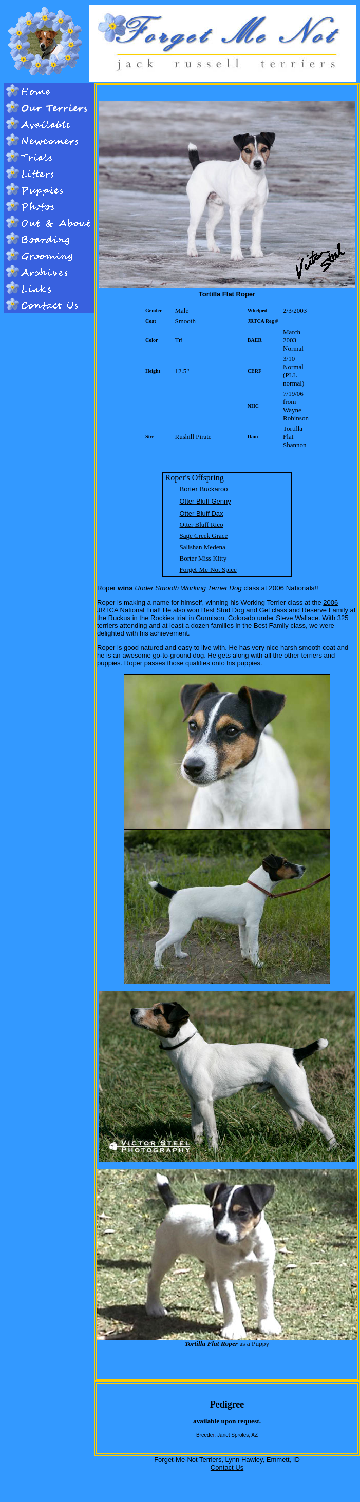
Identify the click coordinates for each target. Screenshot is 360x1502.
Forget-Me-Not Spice (208, 569)
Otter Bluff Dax (201, 513)
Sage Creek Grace (204, 536)
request (248, 1421)
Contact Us (227, 1467)
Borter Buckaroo (204, 489)
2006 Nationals (291, 588)
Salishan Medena (202, 547)
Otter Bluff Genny (205, 501)
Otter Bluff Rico (201, 524)
